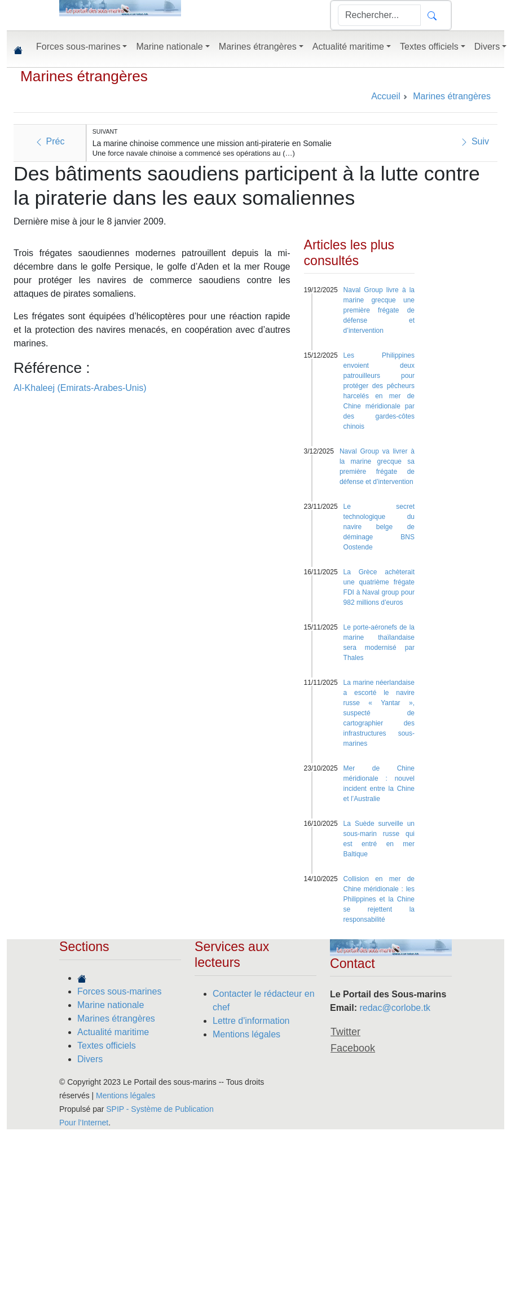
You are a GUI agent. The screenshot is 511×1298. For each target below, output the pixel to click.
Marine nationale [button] (169, 46)
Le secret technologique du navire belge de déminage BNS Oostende (379, 527)
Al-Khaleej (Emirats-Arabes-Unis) (80, 388)
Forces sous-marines (119, 991)
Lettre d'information (251, 1021)
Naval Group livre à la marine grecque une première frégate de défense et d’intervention (379, 310)
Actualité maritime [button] (348, 46)
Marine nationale (110, 1005)
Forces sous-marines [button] (78, 46)
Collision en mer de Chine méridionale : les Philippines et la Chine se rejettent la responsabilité (379, 899)
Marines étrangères (84, 76)
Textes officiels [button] (429, 46)
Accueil (385, 96)
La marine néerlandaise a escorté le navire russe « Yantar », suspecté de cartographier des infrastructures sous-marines (379, 713)
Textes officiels (106, 1045)
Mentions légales (246, 1034)
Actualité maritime (113, 1032)
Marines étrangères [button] (258, 46)
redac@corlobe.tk (394, 1008)
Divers (90, 1059)
